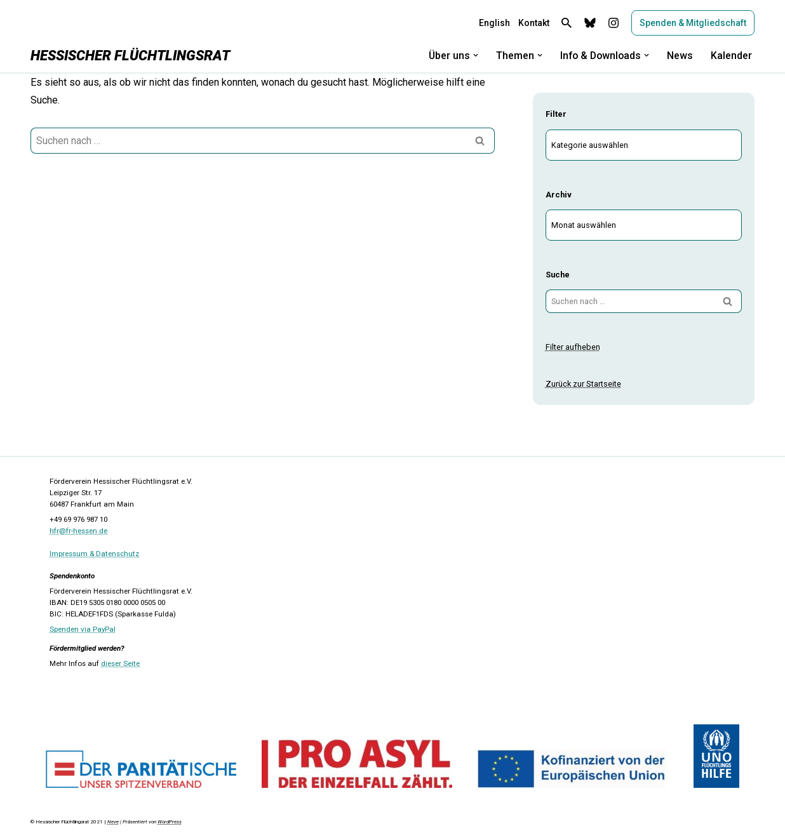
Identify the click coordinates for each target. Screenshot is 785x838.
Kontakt (533, 23)
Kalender (731, 56)
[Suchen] (566, 23)
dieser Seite (120, 663)
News (680, 56)
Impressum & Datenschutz (94, 553)
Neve (113, 822)
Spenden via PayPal (83, 629)
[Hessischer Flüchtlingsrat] (130, 55)
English (494, 23)
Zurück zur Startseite (583, 384)
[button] (472, 55)
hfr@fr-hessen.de (78, 530)
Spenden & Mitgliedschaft (693, 23)
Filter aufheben (573, 347)
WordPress (170, 822)
